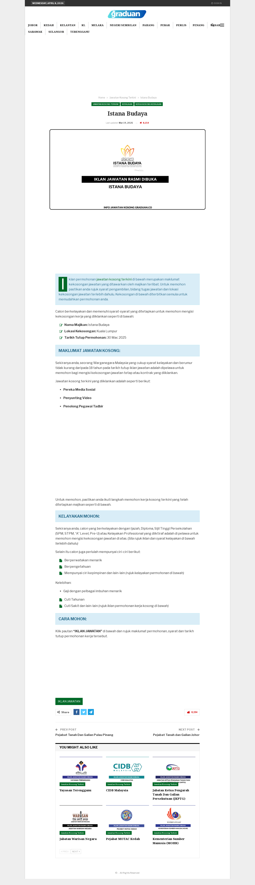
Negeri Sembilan (123, 25)
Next (76, 857)
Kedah (49, 25)
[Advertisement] (127, 63)
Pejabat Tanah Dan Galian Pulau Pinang (84, 741)
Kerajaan (127, 104)
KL (83, 25)
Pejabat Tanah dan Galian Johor (176, 741)
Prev (65, 857)
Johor (32, 25)
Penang (198, 25)
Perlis (181, 25)
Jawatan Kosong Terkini (106, 104)
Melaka (97, 25)
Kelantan (67, 25)
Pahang (148, 25)
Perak (165, 25)
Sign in (216, 3)
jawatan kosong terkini (114, 285)
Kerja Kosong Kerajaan (148, 104)
